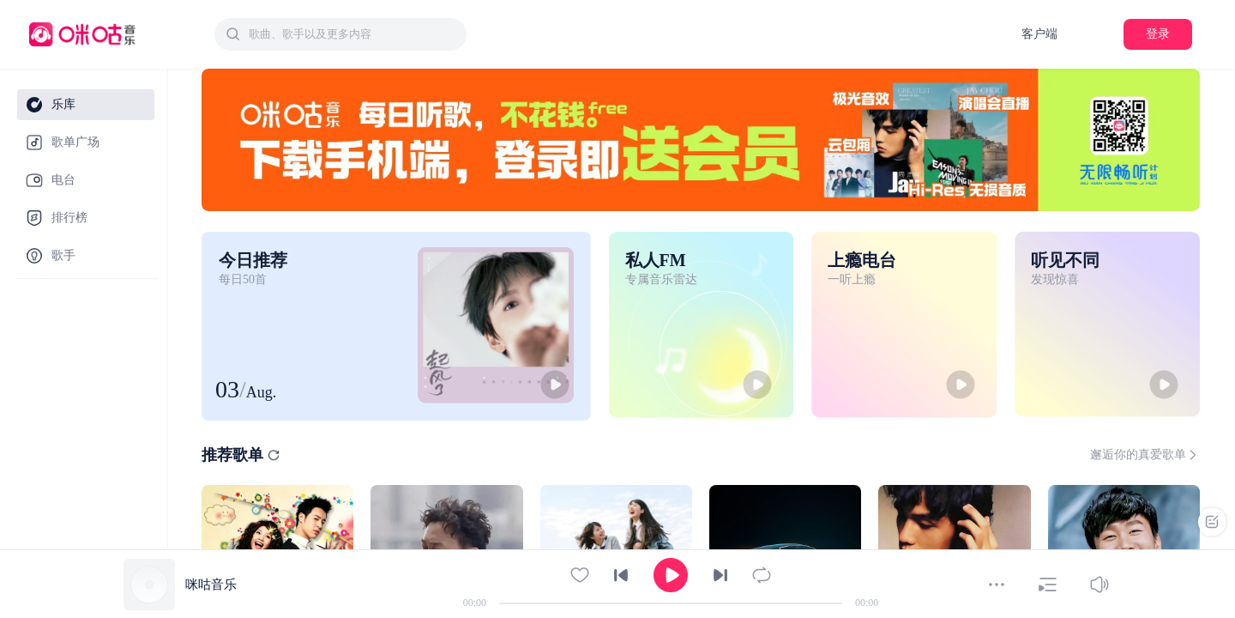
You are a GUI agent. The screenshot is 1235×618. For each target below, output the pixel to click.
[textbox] (352, 34)
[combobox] (340, 34)
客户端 (1039, 33)
